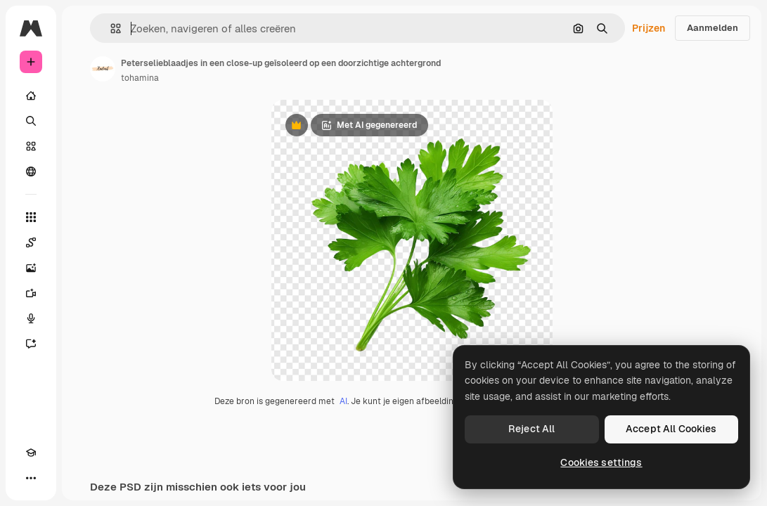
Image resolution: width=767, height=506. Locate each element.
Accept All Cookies (671, 428)
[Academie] (31, 452)
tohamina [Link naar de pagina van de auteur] (140, 78)
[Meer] (31, 478)
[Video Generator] (31, 293)
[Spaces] (31, 242)
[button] (110, 28)
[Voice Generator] (31, 318)
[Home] (31, 95)
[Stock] (31, 146)
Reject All (531, 428)
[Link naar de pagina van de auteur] (102, 69)
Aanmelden (712, 28)
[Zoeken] (31, 121)
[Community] (31, 171)
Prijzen (648, 28)
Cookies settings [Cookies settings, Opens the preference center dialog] (601, 462)
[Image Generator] (31, 268)
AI (343, 401)
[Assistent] (31, 343)
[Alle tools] (31, 217)
